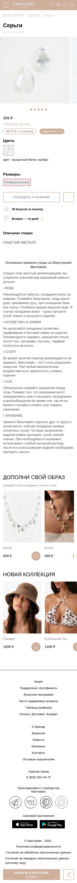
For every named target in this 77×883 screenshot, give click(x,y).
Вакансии (38, 733)
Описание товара (18, 233)
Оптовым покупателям (39, 759)
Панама (9, 639)
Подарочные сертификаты (38, 688)
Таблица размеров (38, 707)
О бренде (38, 726)
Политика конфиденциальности (38, 846)
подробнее (52, 131)
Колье (7, 548)
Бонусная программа (38, 694)
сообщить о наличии (31, 197)
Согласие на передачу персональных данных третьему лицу (37, 860)
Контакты (38, 752)
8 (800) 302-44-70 (38, 777)
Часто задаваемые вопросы (38, 701)
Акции (38, 681)
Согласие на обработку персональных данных (38, 852)
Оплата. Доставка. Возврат (38, 714)
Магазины (39, 746)
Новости (38, 739)
